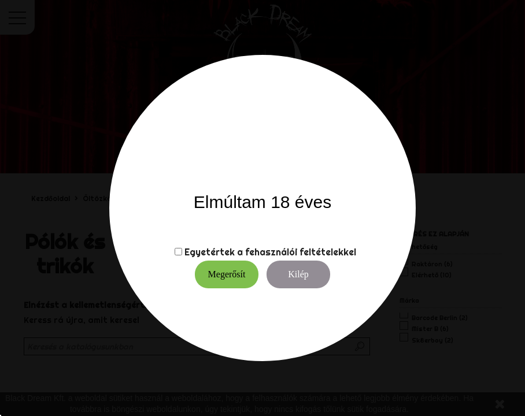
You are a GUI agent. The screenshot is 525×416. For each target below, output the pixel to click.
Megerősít (227, 274)
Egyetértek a (213, 252)
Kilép (298, 274)
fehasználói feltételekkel (300, 252)
